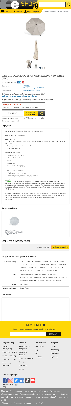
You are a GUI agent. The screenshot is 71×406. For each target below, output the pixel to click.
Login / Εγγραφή (31, 11)
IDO (48, 268)
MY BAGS (64, 268)
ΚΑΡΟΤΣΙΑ (26, 86)
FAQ (36, 353)
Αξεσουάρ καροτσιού (25, 274)
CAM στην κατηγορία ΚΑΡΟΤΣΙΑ (33, 88)
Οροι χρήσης (23, 365)
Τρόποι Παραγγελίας (9, 352)
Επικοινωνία (39, 346)
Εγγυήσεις (54, 357)
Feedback (38, 357)
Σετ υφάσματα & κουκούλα (27, 280)
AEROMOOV (29, 261)
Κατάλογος (6, 11)
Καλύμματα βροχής (40, 274)
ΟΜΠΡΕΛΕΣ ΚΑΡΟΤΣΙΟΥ (31, 90)
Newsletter (35, 324)
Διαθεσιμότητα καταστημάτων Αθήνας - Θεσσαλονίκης (19, 96)
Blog (36, 350)
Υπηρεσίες (55, 350)
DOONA (53, 265)
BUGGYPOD (54, 261)
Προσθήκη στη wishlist (34, 118)
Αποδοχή (39, 403)
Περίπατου (37, 277)
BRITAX (45, 261)
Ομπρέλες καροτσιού (25, 277)
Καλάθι (18, 11)
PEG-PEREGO (24, 271)
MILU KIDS (55, 268)
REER (33, 271)
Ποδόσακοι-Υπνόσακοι (50, 277)
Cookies (21, 369)
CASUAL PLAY (24, 265)
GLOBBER (41, 268)
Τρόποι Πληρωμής (9, 356)
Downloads (55, 353)
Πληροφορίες (7, 403)
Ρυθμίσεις (18, 403)
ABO (21, 261)
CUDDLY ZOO (44, 265)
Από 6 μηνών (23, 284)
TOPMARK (40, 271)
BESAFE (38, 261)
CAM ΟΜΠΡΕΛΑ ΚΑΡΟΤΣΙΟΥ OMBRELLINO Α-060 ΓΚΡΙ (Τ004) (14, 231)
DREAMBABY (62, 265)
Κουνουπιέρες (52, 274)
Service (53, 346)
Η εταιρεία (22, 362)
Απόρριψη (28, 403)
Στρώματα (41, 280)
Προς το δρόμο (24, 288)
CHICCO (34, 265)
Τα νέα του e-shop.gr (26, 358)
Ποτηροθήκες (63, 277)
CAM (62, 261)
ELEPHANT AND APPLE (27, 268)
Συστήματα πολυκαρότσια (54, 280)
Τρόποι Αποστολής (9, 359)
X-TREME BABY (51, 271)
